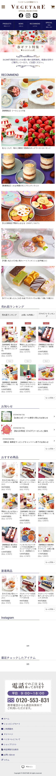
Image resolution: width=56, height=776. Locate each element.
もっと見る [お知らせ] (50, 449)
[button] (3, 7)
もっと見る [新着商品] (50, 609)
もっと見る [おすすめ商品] (50, 562)
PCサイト (29, 767)
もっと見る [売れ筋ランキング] (50, 398)
